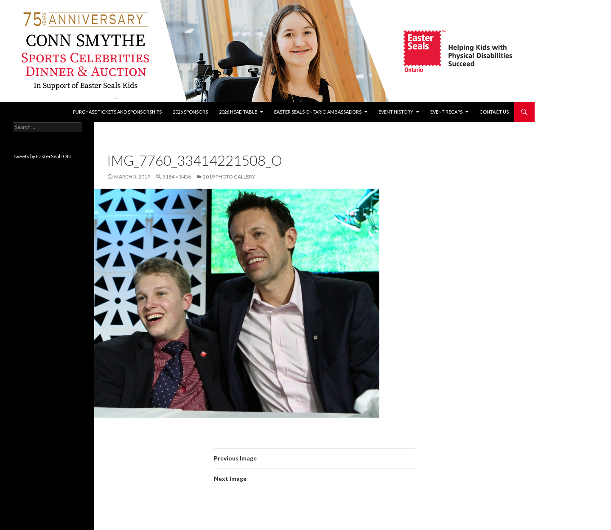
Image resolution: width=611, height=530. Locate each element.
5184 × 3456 (177, 176)
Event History (395, 111)
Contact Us (494, 111)
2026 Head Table (238, 111)
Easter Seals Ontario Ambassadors (318, 111)
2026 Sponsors (190, 111)
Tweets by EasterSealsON (42, 156)
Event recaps (446, 111)
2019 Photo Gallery (229, 176)
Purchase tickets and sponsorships (117, 111)
